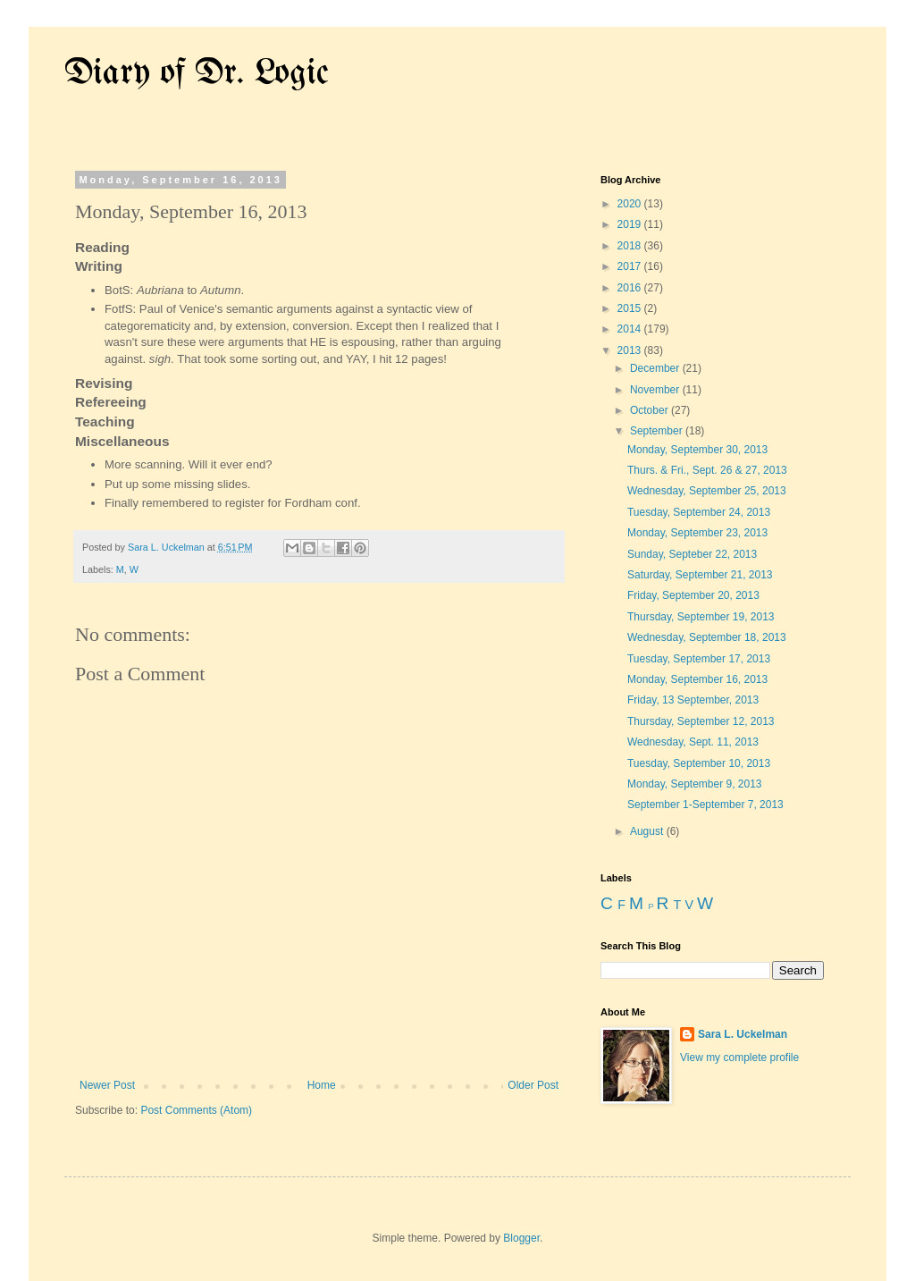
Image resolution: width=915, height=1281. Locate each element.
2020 (630, 204)
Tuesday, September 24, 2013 (698, 512)
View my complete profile (739, 1057)
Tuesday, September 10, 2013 (698, 763)
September (657, 431)
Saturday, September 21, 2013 (700, 575)
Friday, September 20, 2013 (693, 595)
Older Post (533, 1085)
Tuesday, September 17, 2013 (698, 659)
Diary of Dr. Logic (196, 73)
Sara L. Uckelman (742, 1034)
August (648, 831)
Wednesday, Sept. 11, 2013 (693, 742)
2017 (630, 266)
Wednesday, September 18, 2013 (706, 637)
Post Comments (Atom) (196, 1110)
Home (321, 1085)
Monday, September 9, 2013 (694, 784)
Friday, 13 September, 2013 (693, 700)
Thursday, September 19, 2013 (701, 617)
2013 (630, 350)
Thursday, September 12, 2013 (701, 721)
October (650, 410)
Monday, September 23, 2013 (697, 533)
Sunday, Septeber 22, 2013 (692, 554)
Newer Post (107, 1085)
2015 (630, 308)
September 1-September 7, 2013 (705, 804)
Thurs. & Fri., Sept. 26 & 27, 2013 (707, 470)
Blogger (521, 1238)
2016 (630, 288)
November (656, 389)
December (656, 368)
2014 (630, 329)
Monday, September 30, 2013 (697, 449)
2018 (630, 246)
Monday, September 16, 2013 (697, 679)
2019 (630, 224)
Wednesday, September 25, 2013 (706, 491)
